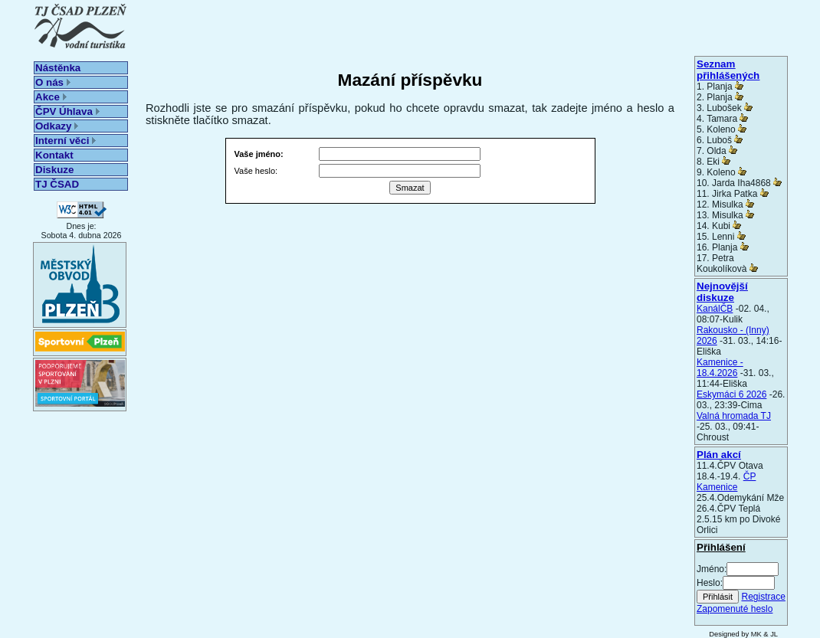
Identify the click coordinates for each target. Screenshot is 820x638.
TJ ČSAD (57, 184)
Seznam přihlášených (728, 69)
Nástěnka (57, 68)
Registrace (763, 596)
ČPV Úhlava (67, 111)
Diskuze (54, 169)
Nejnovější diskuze (722, 291)
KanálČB (715, 308)
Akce (51, 97)
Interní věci (65, 140)
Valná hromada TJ (734, 416)
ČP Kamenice (726, 481)
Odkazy (56, 126)
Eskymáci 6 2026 (731, 394)
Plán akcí (719, 454)
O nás (53, 82)
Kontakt (54, 155)
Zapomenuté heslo (734, 609)
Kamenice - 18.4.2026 (720, 367)
